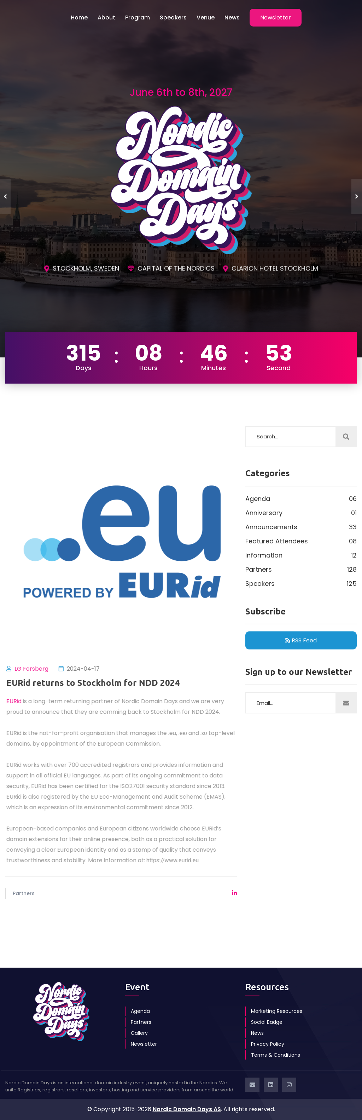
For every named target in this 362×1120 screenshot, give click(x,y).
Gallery (139, 1033)
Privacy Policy (267, 1044)
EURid (16, 701)
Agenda (301, 499)
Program (137, 17)
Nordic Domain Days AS (187, 1109)
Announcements (301, 527)
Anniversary (301, 513)
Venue (206, 17)
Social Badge (266, 1022)
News (232, 17)
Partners (24, 893)
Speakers (173, 17)
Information (301, 555)
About (106, 17)
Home (79, 17)
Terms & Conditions (275, 1054)
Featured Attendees (301, 541)
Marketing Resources (276, 1011)
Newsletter (144, 1044)
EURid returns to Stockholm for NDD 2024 (96, 683)
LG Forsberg (34, 669)
